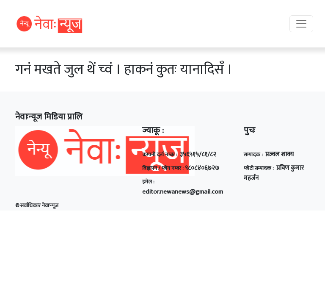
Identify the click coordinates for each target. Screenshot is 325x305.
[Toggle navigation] (301, 23)
